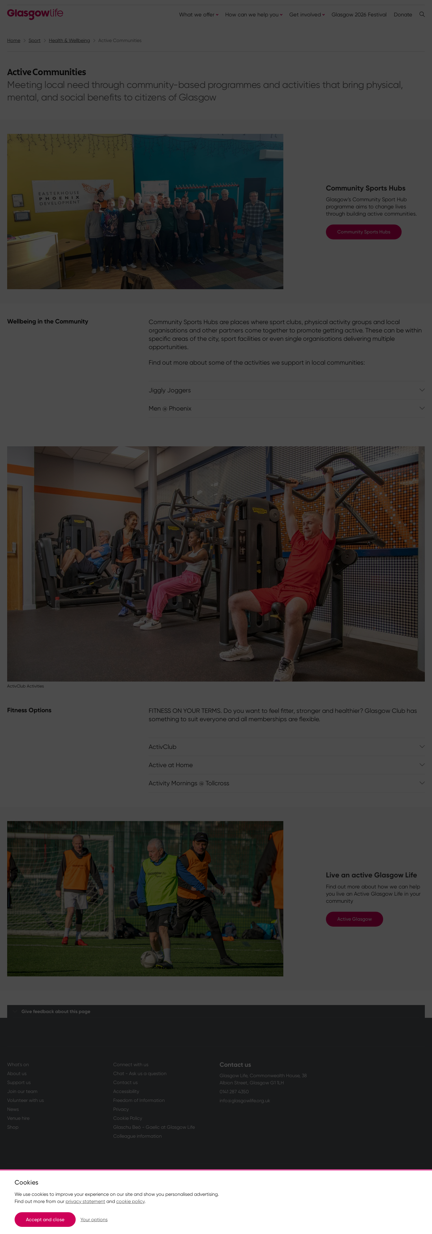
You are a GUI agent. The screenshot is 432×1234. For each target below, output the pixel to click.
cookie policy (130, 1201)
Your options (94, 1219)
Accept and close (45, 1219)
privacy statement (85, 1201)
